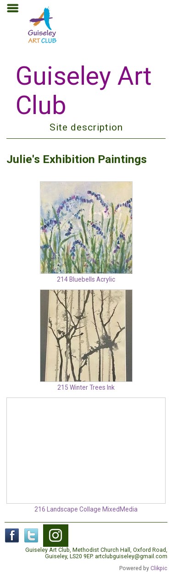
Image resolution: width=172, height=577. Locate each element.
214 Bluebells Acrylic (86, 279)
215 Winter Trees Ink (86, 387)
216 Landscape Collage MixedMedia (86, 509)
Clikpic (158, 568)
